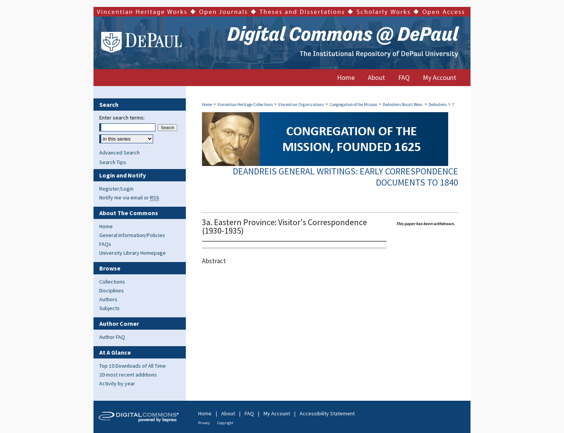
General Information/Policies (132, 235)
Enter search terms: (122, 117)
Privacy (204, 422)
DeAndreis (438, 104)
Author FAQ (112, 336)
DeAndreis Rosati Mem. (403, 104)
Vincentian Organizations (301, 104)
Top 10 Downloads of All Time (132, 365)
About (228, 413)
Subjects (109, 308)
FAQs (105, 244)
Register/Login (116, 188)
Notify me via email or (129, 197)
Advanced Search (119, 152)
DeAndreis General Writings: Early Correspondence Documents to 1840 (345, 176)
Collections (112, 281)
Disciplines (111, 290)
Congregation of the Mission (353, 104)
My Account (277, 413)
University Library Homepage (132, 252)
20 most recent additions (128, 374)
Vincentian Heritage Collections (245, 104)
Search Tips (112, 162)
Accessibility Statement (327, 413)
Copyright (225, 422)
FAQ (249, 413)
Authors (108, 299)
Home (207, 104)
